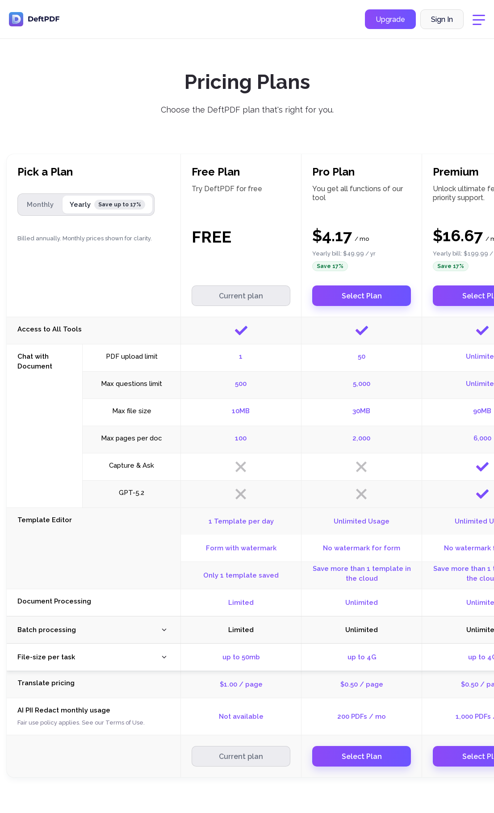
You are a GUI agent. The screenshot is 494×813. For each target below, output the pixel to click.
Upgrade (390, 19)
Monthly (40, 205)
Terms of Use (124, 722)
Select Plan (362, 296)
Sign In (442, 19)
